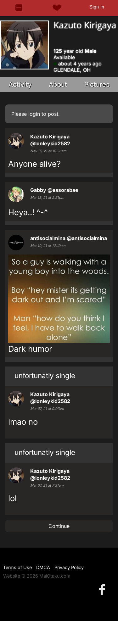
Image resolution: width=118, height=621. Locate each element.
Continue (59, 526)
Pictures (97, 84)
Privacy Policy (69, 567)
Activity (20, 84)
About (58, 84)
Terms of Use (17, 567)
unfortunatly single (44, 375)
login (34, 114)
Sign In (97, 6)
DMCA (43, 567)
